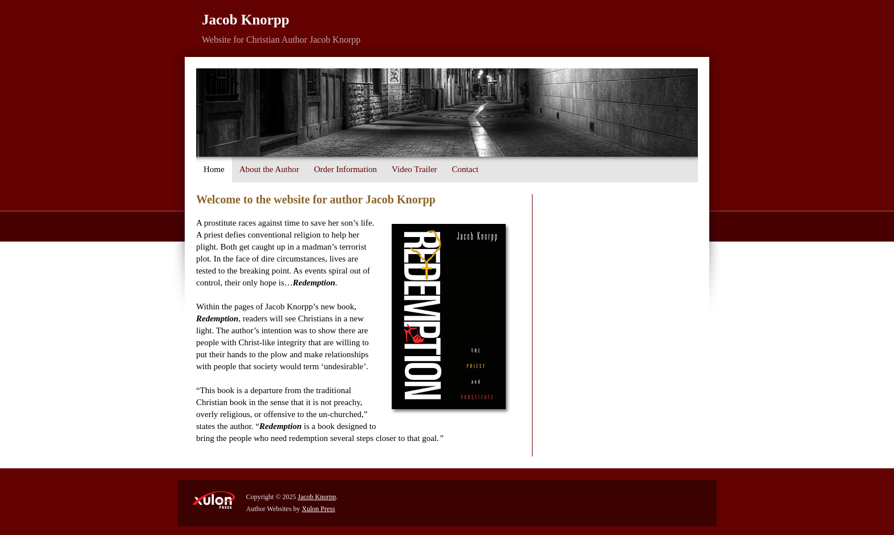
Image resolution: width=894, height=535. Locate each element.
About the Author (269, 169)
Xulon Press (318, 509)
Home (214, 169)
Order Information (345, 169)
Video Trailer (414, 169)
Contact (465, 169)
